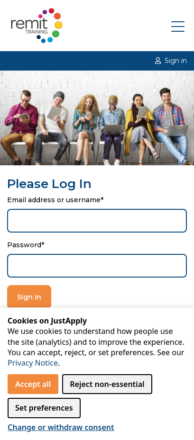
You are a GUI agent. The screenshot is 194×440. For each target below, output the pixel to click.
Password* (25, 245)
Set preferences (44, 408)
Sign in (171, 60)
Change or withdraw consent (61, 427)
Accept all (33, 384)
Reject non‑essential (107, 384)
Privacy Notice (33, 363)
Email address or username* (55, 200)
